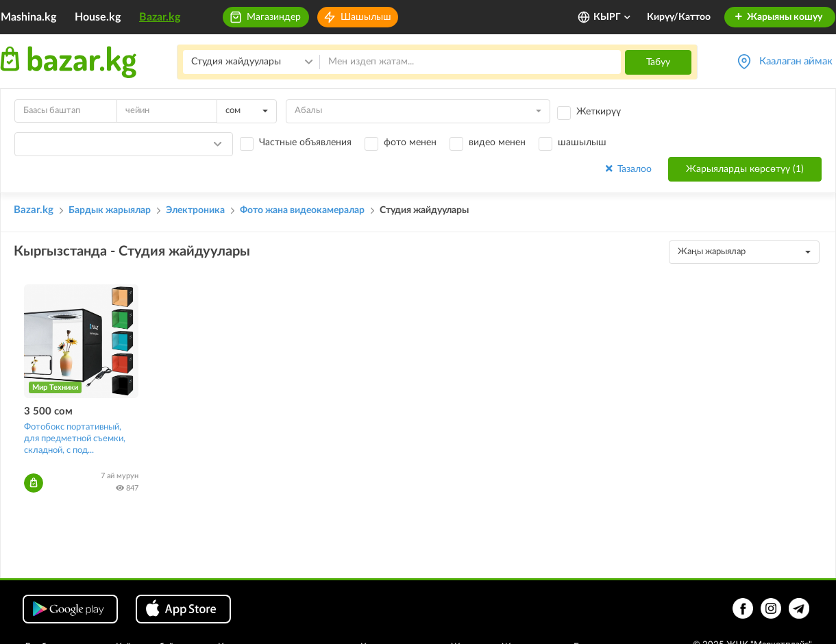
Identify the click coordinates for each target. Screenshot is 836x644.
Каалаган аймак (796, 61)
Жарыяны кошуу (778, 17)
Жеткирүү (598, 111)
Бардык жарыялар (110, 210)
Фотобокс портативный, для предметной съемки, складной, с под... (74, 439)
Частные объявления (305, 142)
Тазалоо (627, 169)
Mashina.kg (28, 17)
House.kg (98, 17)
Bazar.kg (159, 17)
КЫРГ (612, 17)
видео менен (497, 142)
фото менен (410, 142)
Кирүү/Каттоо (679, 17)
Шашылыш (366, 17)
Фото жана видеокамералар (302, 210)
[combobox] (247, 111)
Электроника (195, 210)
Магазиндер (274, 17)
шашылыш (582, 142)
